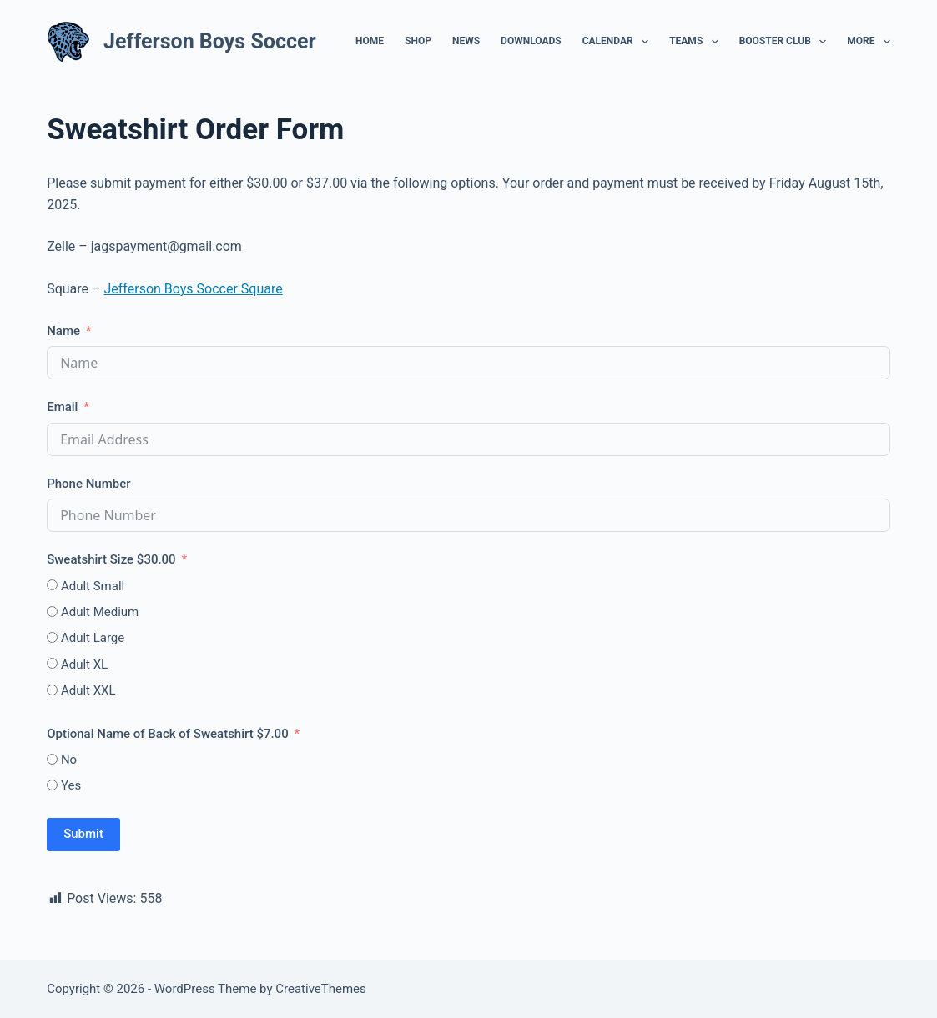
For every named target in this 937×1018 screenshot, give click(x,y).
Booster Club (786, 42)
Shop (418, 41)
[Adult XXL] (52, 690)
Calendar (618, 42)
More (868, 42)
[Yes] (52, 785)
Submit (83, 833)
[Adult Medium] (52, 611)
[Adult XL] (52, 663)
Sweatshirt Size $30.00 (111, 559)
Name (63, 330)
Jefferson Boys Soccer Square (192, 289)
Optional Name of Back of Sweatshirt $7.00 (168, 733)
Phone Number (88, 483)
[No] (52, 759)
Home (369, 41)
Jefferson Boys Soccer (209, 41)
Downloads (531, 41)
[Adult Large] (52, 637)
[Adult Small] (52, 584)
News (466, 41)
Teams (697, 42)
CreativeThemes (320, 988)
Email (62, 406)
